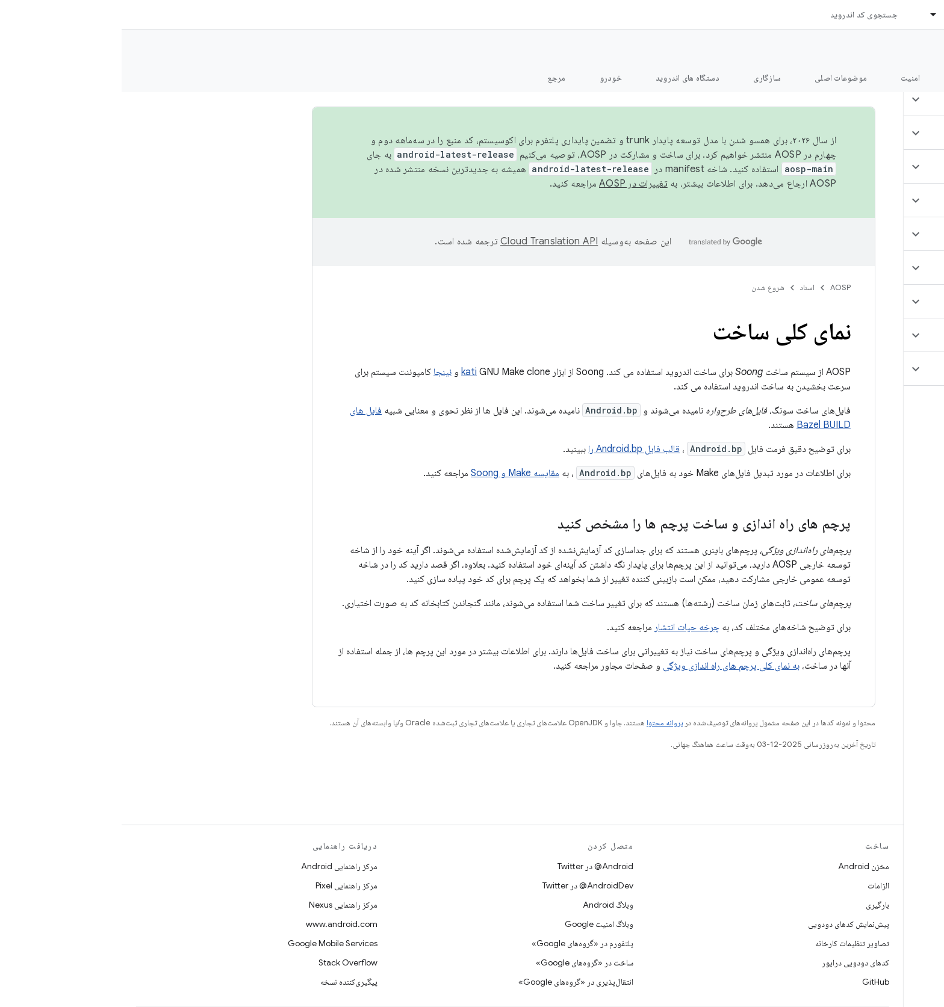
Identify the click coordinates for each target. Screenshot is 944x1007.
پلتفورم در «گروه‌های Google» (461, 943)
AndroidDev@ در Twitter (466, 885)
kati (347, 372)
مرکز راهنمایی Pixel (225, 885)
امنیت (788, 77)
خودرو (489, 77)
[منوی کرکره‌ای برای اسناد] (806, 14)
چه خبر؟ (916, 77)
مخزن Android (742, 866)
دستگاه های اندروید (566, 77)
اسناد (685, 287)
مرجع (435, 77)
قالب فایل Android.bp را (512, 449)
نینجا (321, 372)
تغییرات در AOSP (511, 184)
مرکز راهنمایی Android (217, 866)
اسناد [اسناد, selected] (831, 14)
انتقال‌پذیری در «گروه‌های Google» (454, 981)
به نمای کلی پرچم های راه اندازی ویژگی (609, 666)
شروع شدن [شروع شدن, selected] (850, 77)
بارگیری (756, 904)
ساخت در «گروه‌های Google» (463, 962)
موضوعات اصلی (719, 77)
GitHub (754, 981)
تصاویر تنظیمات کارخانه (731, 943)
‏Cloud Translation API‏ (427, 241)
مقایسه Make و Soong (393, 473)
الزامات (757, 885)
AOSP (719, 287)
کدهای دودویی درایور (734, 962)
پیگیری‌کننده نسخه (227, 981)
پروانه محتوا (543, 722)
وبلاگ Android (486, 904)
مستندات (912, 48)
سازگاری (645, 77)
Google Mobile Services (211, 943)
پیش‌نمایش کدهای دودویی (727, 924)
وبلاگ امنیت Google (477, 924)
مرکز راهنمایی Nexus (221, 904)
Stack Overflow (226, 962)
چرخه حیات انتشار (565, 627)
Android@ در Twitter (474, 866)
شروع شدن (646, 287)
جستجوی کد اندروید (742, 14)
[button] (872, 99)
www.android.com (220, 924)
